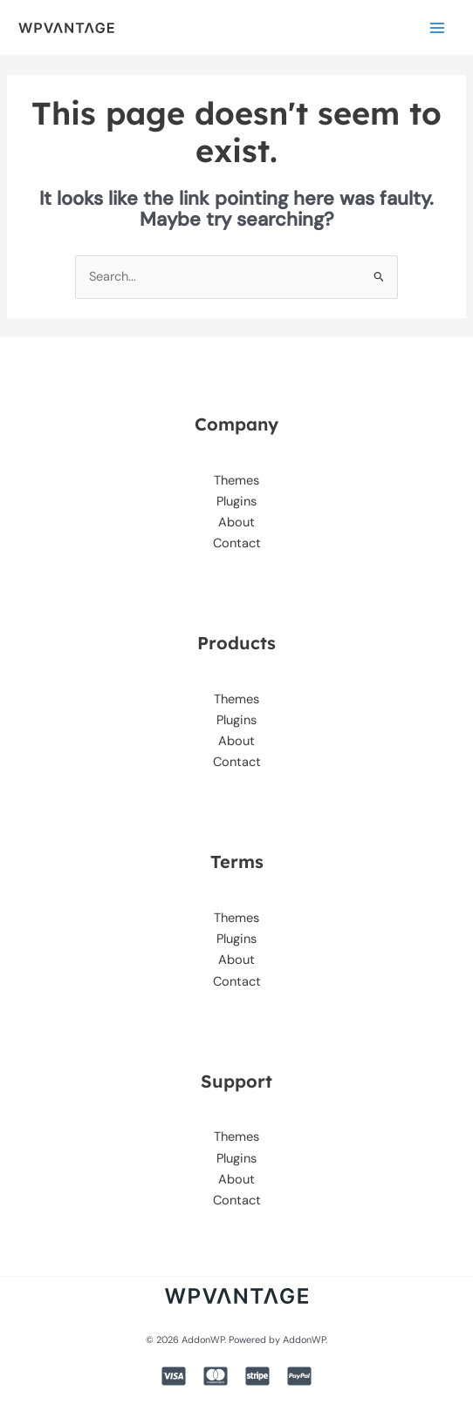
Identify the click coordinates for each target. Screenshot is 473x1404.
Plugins (236, 501)
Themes (236, 480)
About (236, 522)
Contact (237, 543)
